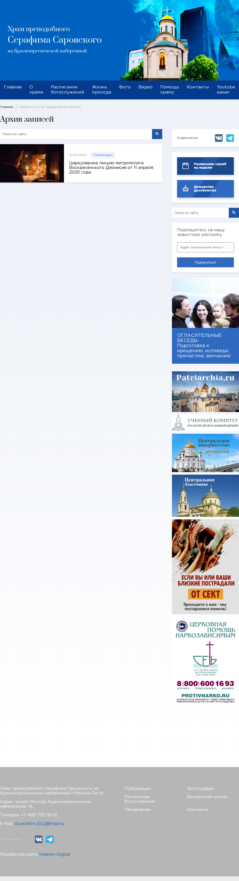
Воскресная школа (207, 797)
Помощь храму (169, 89)
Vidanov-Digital (54, 854)
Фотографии (200, 789)
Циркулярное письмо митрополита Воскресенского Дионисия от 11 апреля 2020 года (111, 167)
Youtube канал (226, 89)
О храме (36, 89)
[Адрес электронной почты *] (205, 247)
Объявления (137, 810)
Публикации (103, 155)
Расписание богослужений (67, 89)
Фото (125, 87)
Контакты (198, 87)
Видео (145, 87)
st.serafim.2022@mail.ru (39, 824)
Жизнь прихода (101, 89)
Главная (13, 87)
